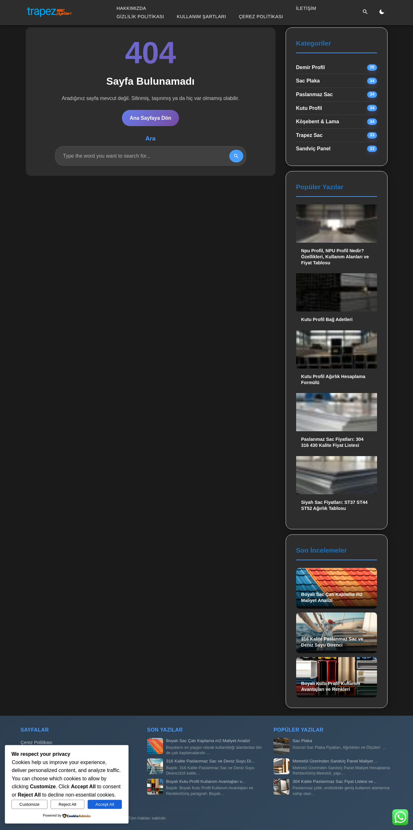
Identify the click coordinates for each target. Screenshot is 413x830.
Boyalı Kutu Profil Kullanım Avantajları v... (205, 781)
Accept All (105, 804)
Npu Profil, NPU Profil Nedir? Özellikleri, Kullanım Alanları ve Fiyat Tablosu (335, 256)
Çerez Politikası (261, 16)
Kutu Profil (309, 108)
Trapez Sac (309, 135)
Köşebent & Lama (317, 121)
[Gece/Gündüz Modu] (382, 12)
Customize (29, 804)
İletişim (306, 8)
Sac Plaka (308, 80)
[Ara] (365, 12)
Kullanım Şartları (201, 16)
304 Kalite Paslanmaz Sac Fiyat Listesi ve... (335, 781)
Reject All (67, 804)
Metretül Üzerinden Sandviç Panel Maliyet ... (335, 761)
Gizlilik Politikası (140, 16)
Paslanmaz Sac (314, 94)
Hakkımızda (131, 8)
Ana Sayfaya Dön (150, 118)
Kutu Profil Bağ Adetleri (327, 319)
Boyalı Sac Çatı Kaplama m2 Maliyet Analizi (208, 740)
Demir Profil (310, 67)
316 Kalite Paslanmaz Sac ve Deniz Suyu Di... (210, 761)
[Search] (236, 156)
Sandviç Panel (313, 148)
